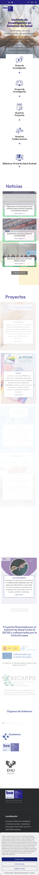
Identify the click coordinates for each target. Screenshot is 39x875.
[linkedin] (9, 2)
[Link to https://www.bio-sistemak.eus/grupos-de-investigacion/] (19, 96)
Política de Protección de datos (21, 872)
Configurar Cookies (19, 868)
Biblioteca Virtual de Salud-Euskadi (19, 163)
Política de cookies (9, 872)
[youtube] (12, 2)
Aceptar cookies (19, 859)
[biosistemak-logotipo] (8, 7)
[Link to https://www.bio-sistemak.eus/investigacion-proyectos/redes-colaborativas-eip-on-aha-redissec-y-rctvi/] (19, 144)
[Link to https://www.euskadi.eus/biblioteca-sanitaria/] (19, 166)
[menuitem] (28, 2)
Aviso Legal (31, 872)
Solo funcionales (19, 864)
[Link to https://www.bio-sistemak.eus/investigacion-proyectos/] (19, 120)
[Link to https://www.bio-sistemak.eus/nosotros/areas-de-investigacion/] (19, 73)
